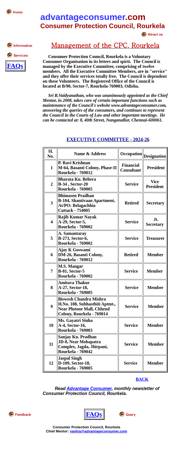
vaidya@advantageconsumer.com (98, 431)
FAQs (15, 65)
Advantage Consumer (89, 388)
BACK (142, 379)
